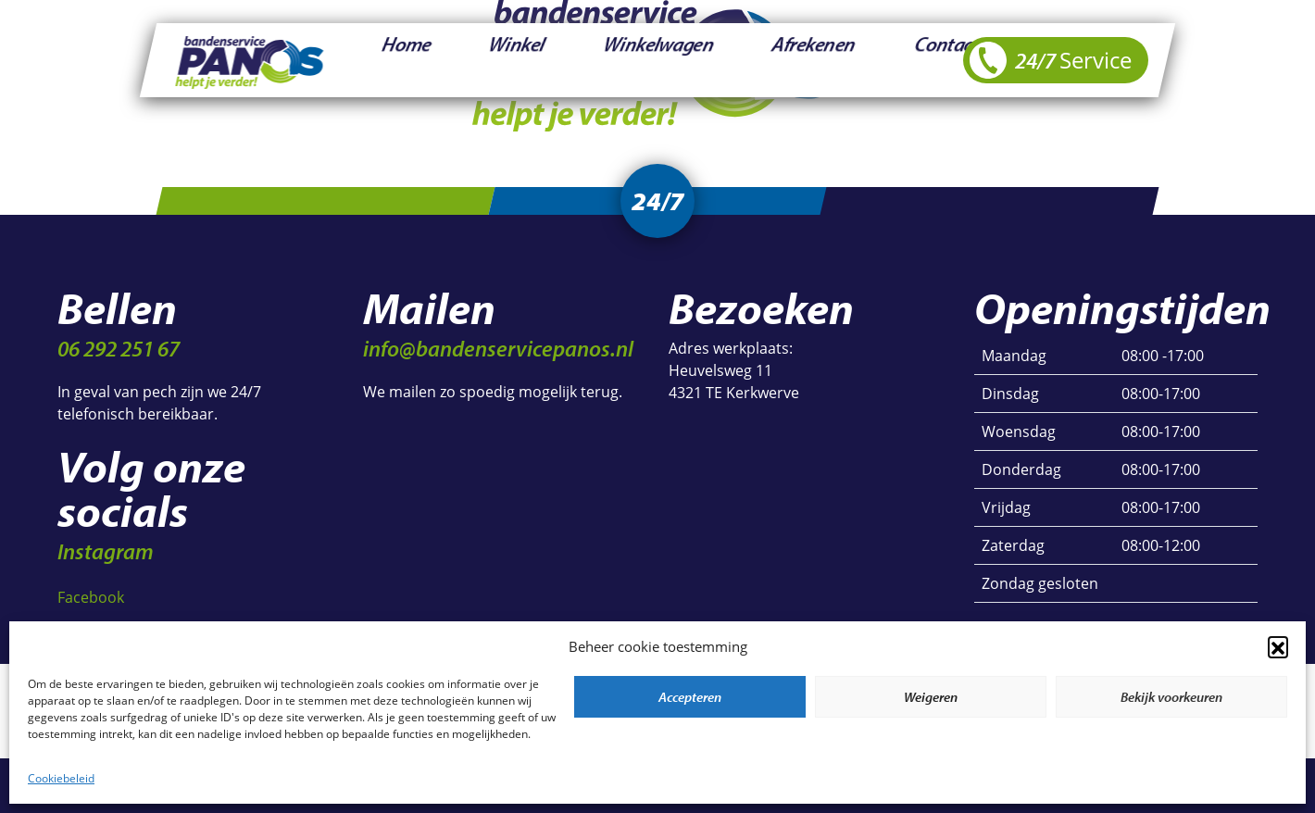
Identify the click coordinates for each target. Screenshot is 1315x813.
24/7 (1051, 60)
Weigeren (931, 697)
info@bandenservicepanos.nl (498, 348)
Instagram (105, 551)
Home (384, 60)
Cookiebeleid (61, 778)
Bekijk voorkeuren (1171, 697)
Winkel (456, 60)
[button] (1278, 646)
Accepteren (689, 697)
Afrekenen (661, 60)
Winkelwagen (552, 60)
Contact (749, 60)
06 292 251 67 (118, 348)
